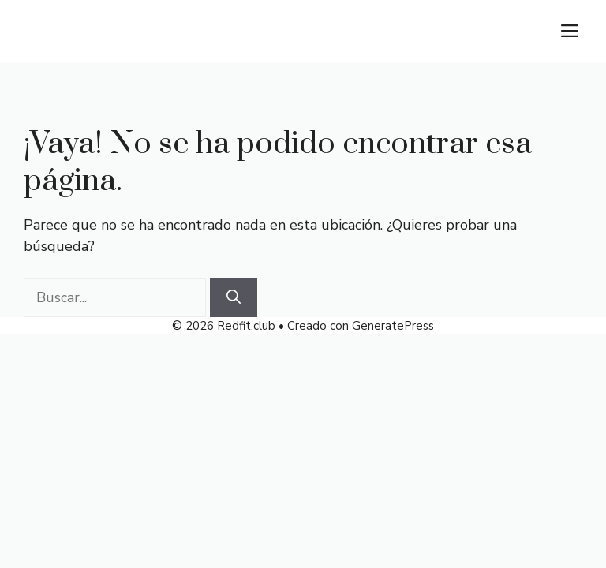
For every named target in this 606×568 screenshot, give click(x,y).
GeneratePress (393, 326)
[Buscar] (233, 297)
